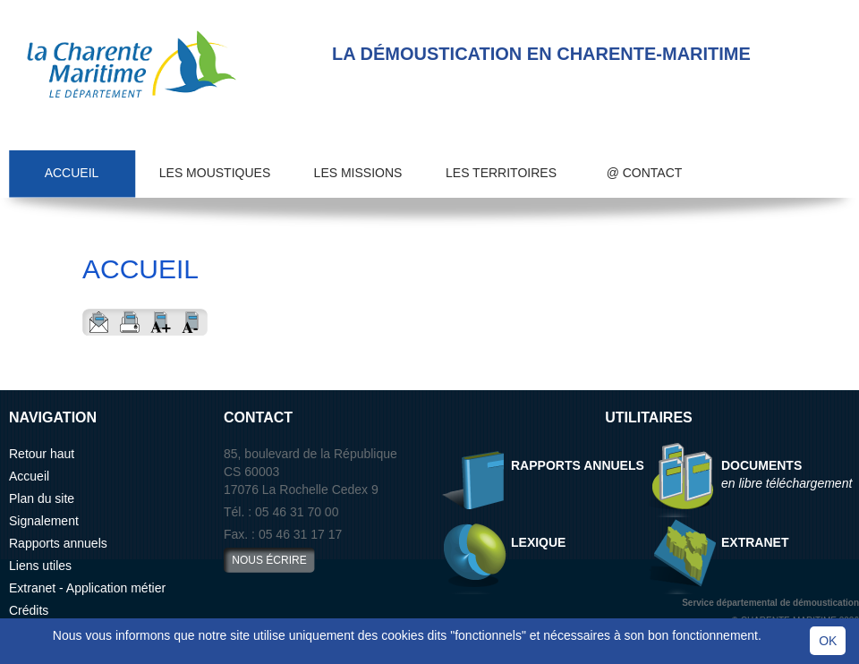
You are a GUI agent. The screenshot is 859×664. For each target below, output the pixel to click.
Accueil (72, 173)
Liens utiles (40, 565)
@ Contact (645, 173)
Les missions (358, 173)
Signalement (44, 521)
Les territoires (501, 173)
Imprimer (129, 322)
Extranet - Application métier (87, 588)
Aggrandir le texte (160, 322)
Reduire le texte (192, 322)
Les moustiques (214, 173)
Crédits (28, 610)
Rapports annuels (58, 543)
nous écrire (269, 560)
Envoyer (98, 322)
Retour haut (41, 454)
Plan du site (41, 498)
